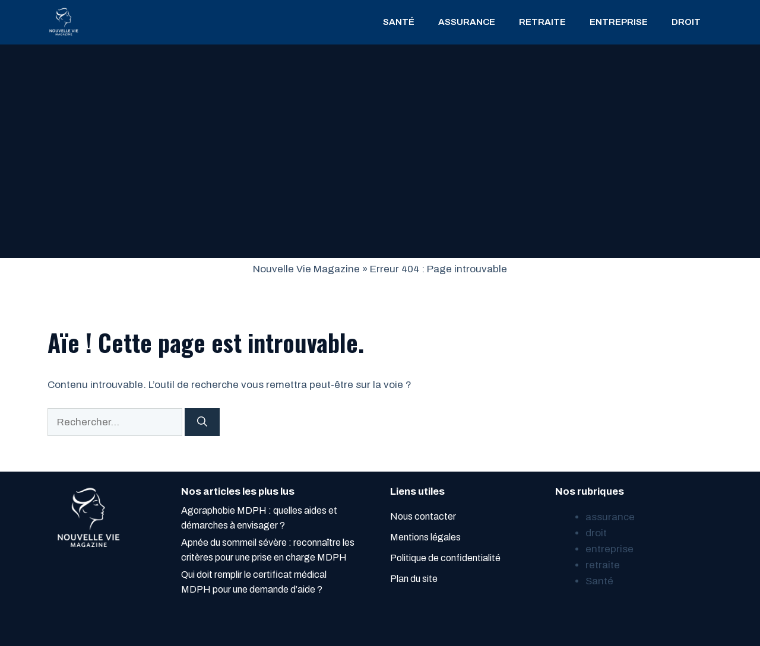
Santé (398, 22)
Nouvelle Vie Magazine (306, 269)
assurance (466, 22)
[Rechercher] (202, 422)
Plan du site (414, 579)
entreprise (619, 22)
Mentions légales (425, 537)
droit (686, 22)
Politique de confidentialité (445, 558)
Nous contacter (423, 516)
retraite (542, 22)
